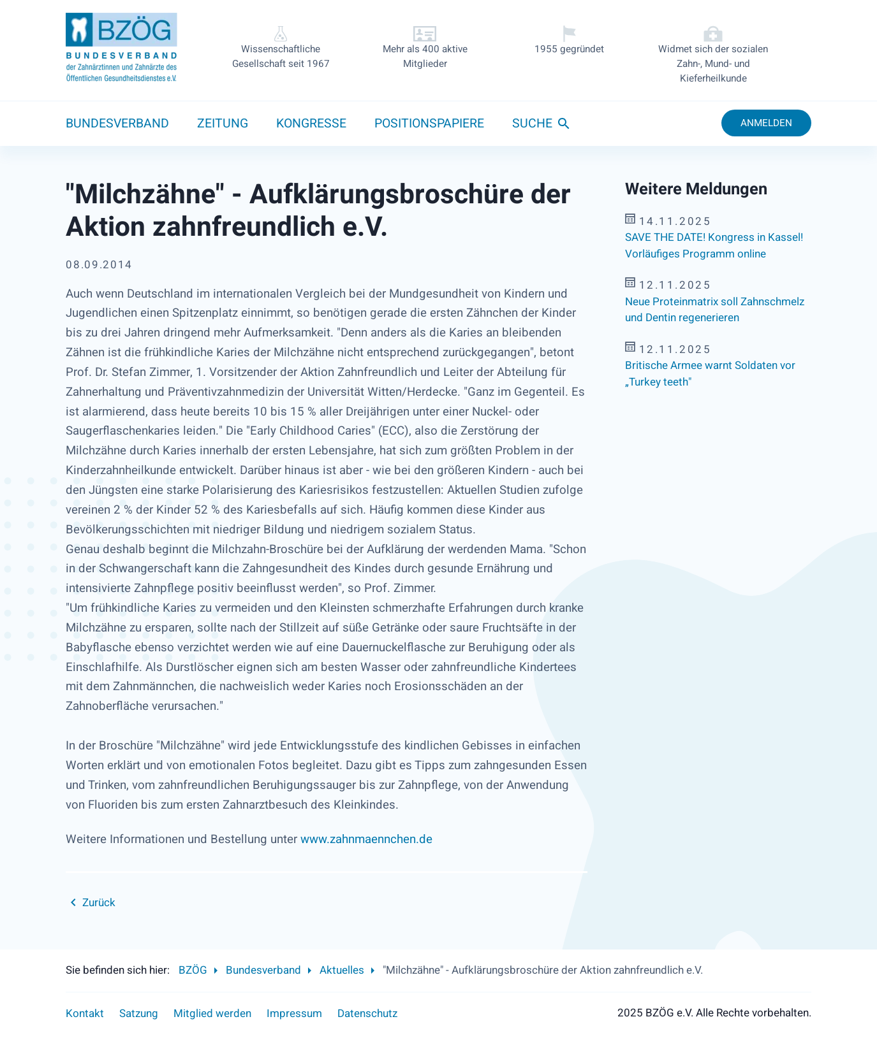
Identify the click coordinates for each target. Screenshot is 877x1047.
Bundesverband (117, 124)
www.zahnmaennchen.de (366, 839)
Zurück (98, 903)
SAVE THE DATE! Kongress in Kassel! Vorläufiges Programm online (714, 245)
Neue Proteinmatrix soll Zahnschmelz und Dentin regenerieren (714, 310)
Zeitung (222, 124)
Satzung (138, 1014)
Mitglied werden (212, 1014)
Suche (532, 124)
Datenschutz (367, 1014)
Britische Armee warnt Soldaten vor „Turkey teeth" (710, 373)
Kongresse (311, 124)
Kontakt (85, 1014)
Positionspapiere (429, 124)
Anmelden (766, 123)
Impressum (294, 1014)
